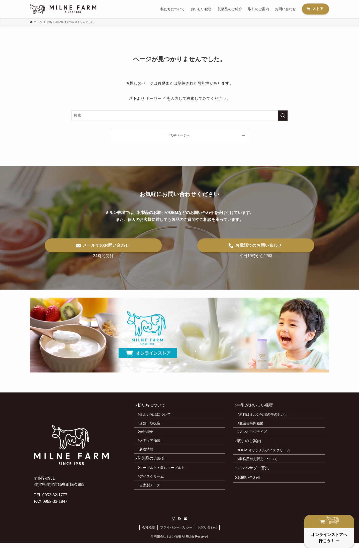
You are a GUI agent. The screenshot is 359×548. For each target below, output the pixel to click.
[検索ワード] (179, 115)
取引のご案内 (251, 450)
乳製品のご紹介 (154, 471)
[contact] (185, 524)
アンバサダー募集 (255, 483)
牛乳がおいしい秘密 (257, 406)
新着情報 (150, 460)
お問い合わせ (251, 495)
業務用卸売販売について (261, 472)
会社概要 (150, 439)
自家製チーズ (153, 504)
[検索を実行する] (283, 115)
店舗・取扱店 (153, 428)
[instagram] (173, 524)
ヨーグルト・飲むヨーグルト (165, 483)
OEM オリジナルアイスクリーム (267, 461)
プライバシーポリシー (176, 532)
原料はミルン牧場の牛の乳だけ (266, 417)
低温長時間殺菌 (254, 428)
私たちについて (154, 406)
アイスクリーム (155, 493)
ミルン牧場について (158, 417)
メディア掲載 (153, 449)
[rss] (179, 524)
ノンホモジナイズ (256, 439)
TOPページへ (179, 135)
